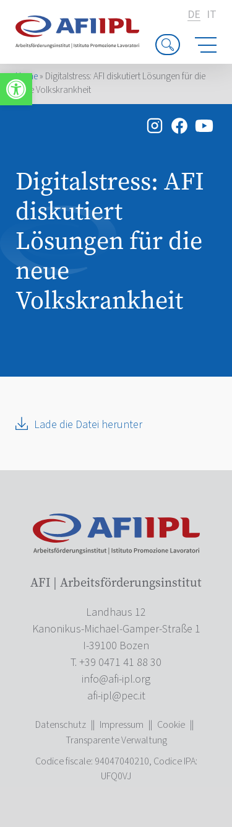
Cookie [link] (171, 725)
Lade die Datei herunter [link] (88, 424)
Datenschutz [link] (60, 725)
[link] (16, 89)
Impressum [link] (122, 725)
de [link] (193, 15)
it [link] (212, 14)
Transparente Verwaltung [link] (116, 740)
